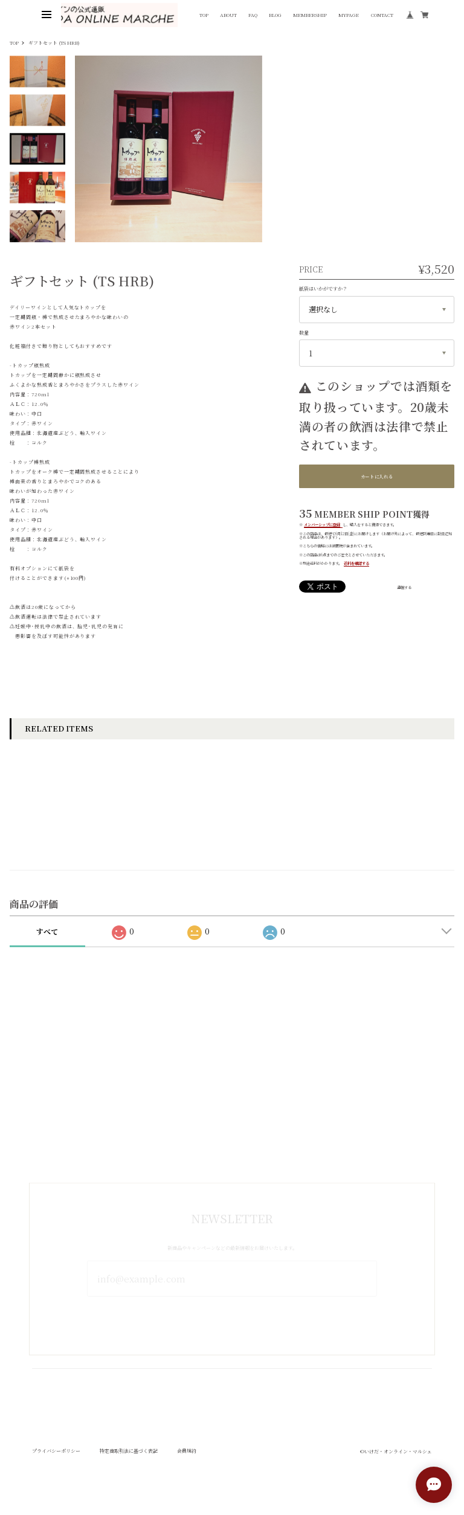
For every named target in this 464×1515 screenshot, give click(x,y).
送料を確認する (356, 563)
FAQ (252, 15)
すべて (47, 942)
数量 (304, 332)
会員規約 (186, 1461)
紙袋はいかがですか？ (323, 288)
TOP (203, 15)
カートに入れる (377, 476)
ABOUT (228, 15)
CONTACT (382, 15)
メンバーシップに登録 (322, 524)
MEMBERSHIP (310, 15)
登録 (232, 1310)
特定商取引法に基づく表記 (129, 1461)
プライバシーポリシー (56, 1461)
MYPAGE (348, 15)
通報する (404, 588)
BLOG (275, 15)
